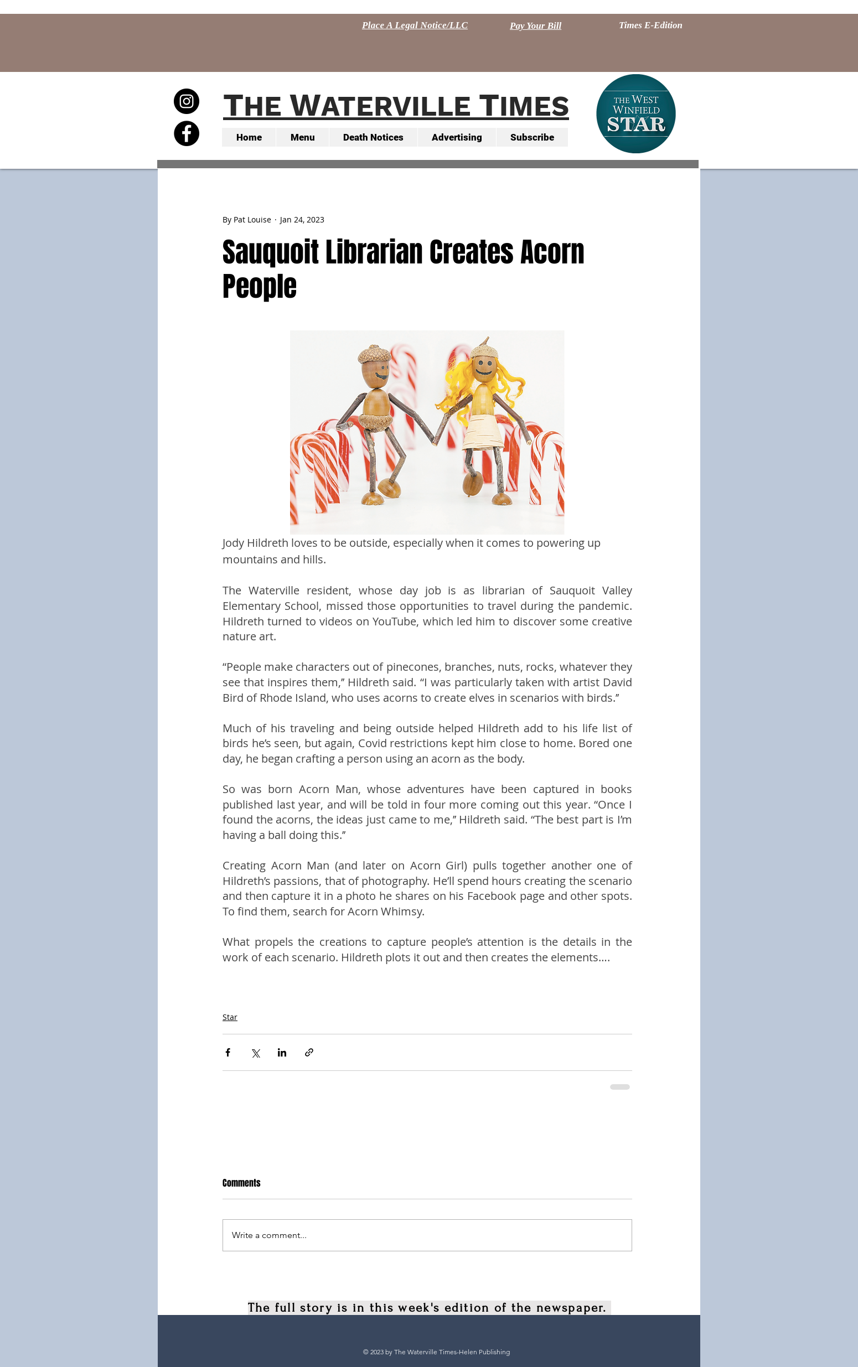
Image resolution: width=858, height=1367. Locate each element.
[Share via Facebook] (228, 1052)
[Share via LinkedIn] (282, 1052)
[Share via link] (309, 1052)
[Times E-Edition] (651, 25)
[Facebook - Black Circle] (186, 133)
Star (230, 1017)
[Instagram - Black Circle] (186, 101)
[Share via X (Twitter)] (255, 1052)
